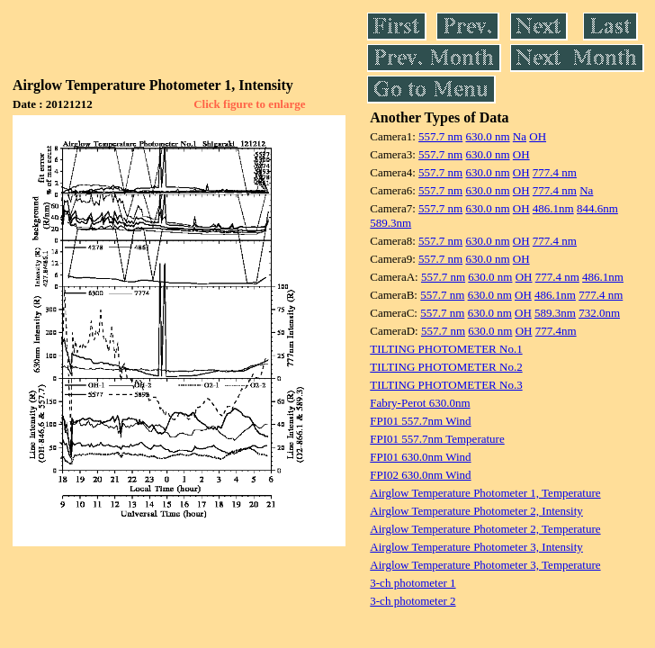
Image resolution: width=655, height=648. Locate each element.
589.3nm (390, 223)
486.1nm (553, 208)
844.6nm (597, 208)
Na (519, 136)
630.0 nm (487, 136)
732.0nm (599, 313)
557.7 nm (440, 136)
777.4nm (556, 331)
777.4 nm (555, 172)
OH (537, 136)
